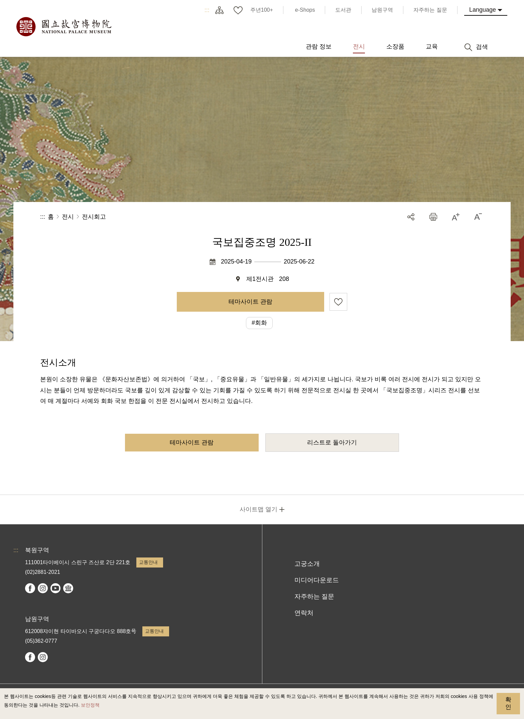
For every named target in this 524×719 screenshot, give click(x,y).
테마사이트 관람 (250, 301)
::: (207, 10)
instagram (43, 588)
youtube (55, 588)
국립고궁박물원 (63, 27)
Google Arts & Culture (68, 588)
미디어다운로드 (316, 580)
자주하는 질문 (314, 596)
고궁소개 (307, 563)
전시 (68, 216)
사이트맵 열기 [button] (258, 509)
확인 (508, 703)
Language (482, 9)
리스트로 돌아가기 (332, 442)
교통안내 (148, 562)
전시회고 (94, 216)
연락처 (303, 612)
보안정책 (90, 705)
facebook (30, 588)
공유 (411, 217)
